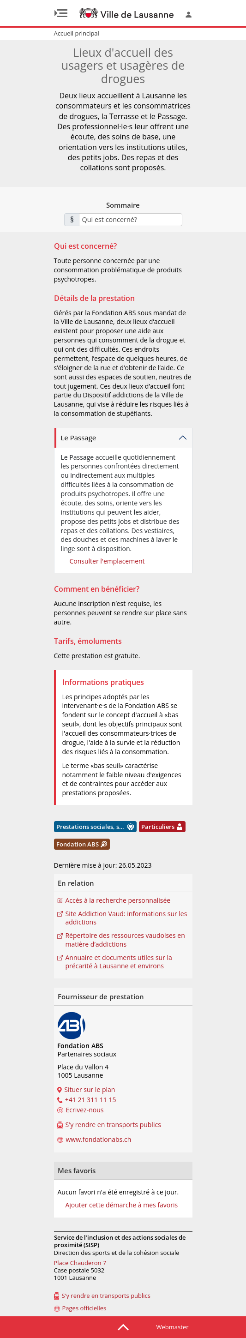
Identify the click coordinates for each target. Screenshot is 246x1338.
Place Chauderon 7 (80, 1263)
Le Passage (78, 437)
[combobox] (130, 219)
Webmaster (172, 1327)
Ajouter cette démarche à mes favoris (121, 1205)
